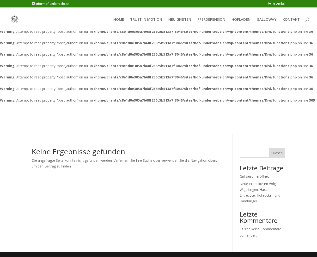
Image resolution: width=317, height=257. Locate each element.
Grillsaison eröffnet (254, 176)
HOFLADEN (241, 20)
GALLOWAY (266, 20)
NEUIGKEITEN (179, 20)
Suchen (277, 153)
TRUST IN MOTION (146, 20)
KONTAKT (291, 20)
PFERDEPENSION (211, 20)
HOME (118, 20)
